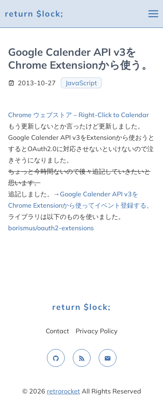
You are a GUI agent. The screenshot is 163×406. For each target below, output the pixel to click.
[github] (56, 358)
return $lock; (34, 13)
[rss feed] (82, 358)
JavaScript (81, 83)
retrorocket (63, 391)
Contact (57, 331)
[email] (107, 358)
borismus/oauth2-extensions (51, 228)
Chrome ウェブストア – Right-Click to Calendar (78, 115)
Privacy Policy (97, 331)
